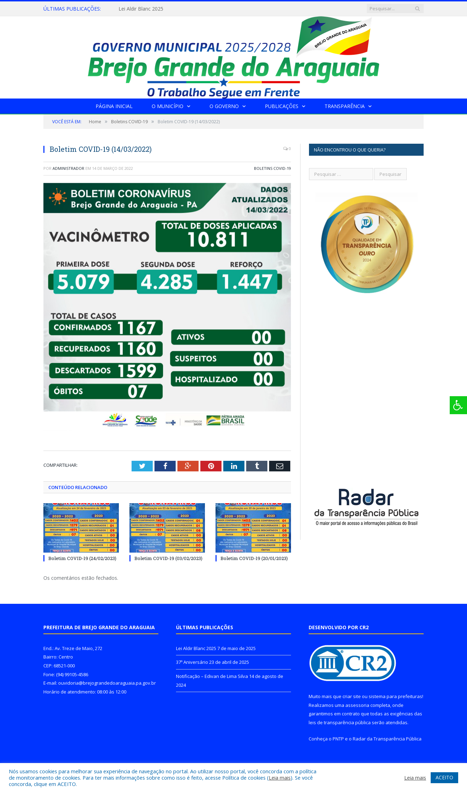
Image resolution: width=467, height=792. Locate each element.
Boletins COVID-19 (272, 168)
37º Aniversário (192, 662)
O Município (167, 106)
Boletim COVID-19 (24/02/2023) (82, 558)
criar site (351, 696)
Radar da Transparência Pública (387, 739)
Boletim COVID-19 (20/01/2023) (254, 558)
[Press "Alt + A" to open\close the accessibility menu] (458, 405)
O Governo (224, 106)
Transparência (345, 106)
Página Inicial (114, 106)
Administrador (68, 168)
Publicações (281, 106)
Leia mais (280, 777)
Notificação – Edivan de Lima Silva (212, 676)
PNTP (338, 739)
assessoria (357, 705)
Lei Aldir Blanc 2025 (141, 9)
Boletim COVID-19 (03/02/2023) (168, 558)
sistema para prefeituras (395, 696)
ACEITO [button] (444, 777)
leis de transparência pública (340, 722)
